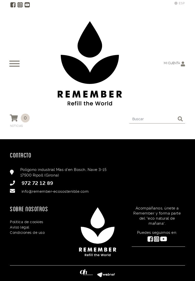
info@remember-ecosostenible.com (55, 191)
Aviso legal (19, 227)
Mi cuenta (174, 63)
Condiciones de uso (27, 233)
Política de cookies (26, 222)
